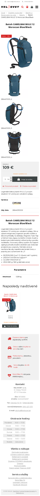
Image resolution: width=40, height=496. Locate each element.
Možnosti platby (20, 466)
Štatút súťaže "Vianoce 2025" (20, 468)
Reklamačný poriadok (20, 457)
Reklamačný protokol (20, 459)
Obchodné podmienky (20, 452)
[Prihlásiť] (27, 7)
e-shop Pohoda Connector (27, 491)
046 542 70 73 (16, 403)
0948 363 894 (28, 1)
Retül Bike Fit (20, 480)
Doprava (20, 464)
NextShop (16, 491)
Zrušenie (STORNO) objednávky (20, 461)
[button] (22, 7)
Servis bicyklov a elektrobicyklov (20, 478)
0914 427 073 (28, 407)
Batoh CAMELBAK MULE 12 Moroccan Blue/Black (10, 296)
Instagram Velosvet (20, 482)
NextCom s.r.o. (20, 493)
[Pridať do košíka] (24, 179)
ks (8, 179)
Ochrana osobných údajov (20, 455)
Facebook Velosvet (20, 485)
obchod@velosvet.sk (13, 1)
